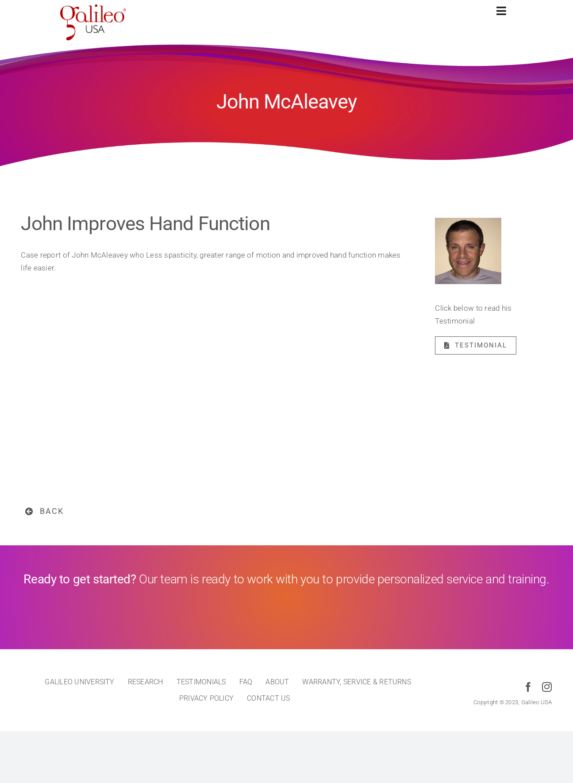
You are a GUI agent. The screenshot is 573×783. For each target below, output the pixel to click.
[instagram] (547, 687)
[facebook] (528, 687)
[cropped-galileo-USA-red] (93, 8)
